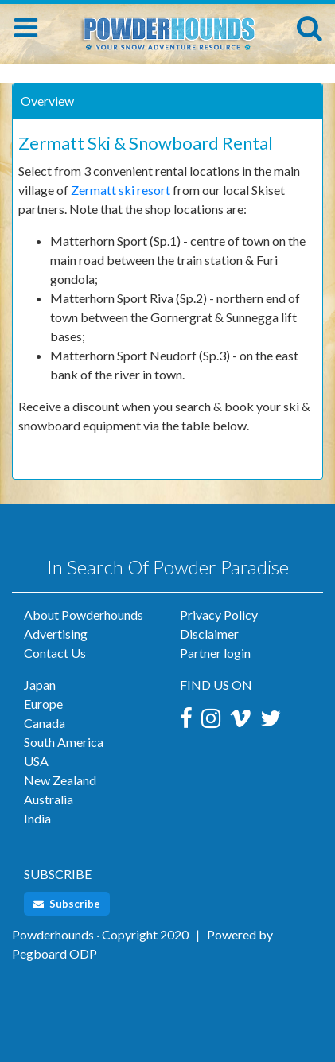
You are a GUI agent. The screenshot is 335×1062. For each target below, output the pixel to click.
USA (36, 760)
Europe (43, 703)
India (37, 818)
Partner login (215, 652)
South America (63, 741)
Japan (40, 684)
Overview (47, 100)
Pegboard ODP (54, 953)
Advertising (56, 633)
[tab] (167, 101)
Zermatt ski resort (120, 189)
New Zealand (60, 780)
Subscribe (66, 903)
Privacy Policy (219, 614)
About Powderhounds (83, 614)
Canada (44, 722)
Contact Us (55, 652)
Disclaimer (209, 633)
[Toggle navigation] (26, 28)
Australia (48, 799)
